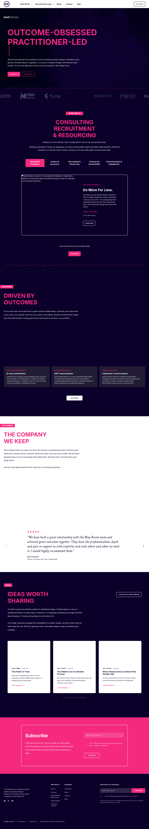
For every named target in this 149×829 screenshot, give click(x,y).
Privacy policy (132, 796)
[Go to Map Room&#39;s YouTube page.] (11, 801)
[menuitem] (31, 4)
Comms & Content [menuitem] (54, 804)
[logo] (14, 785)
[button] (143, 546)
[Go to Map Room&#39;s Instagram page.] (8, 801)
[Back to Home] (7, 4)
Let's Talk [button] (139, 4)
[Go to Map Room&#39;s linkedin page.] (5, 801)
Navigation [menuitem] (68, 784)
